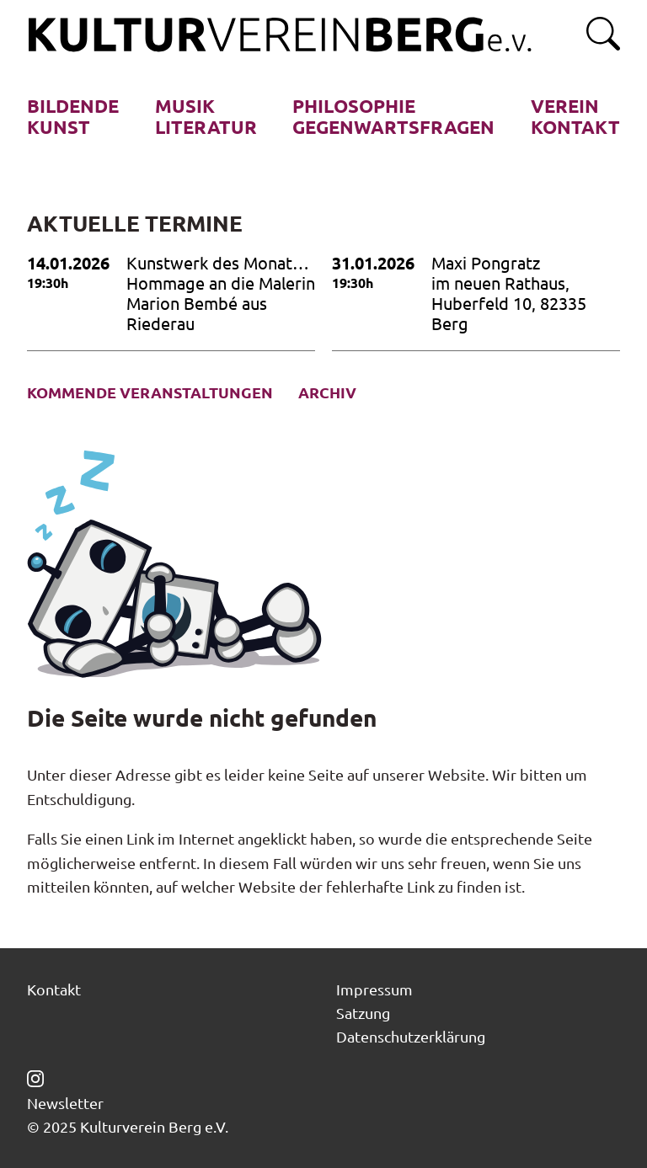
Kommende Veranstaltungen (150, 392)
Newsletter (65, 1103)
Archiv (327, 392)
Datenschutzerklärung (410, 1036)
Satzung (363, 1012)
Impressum (374, 989)
